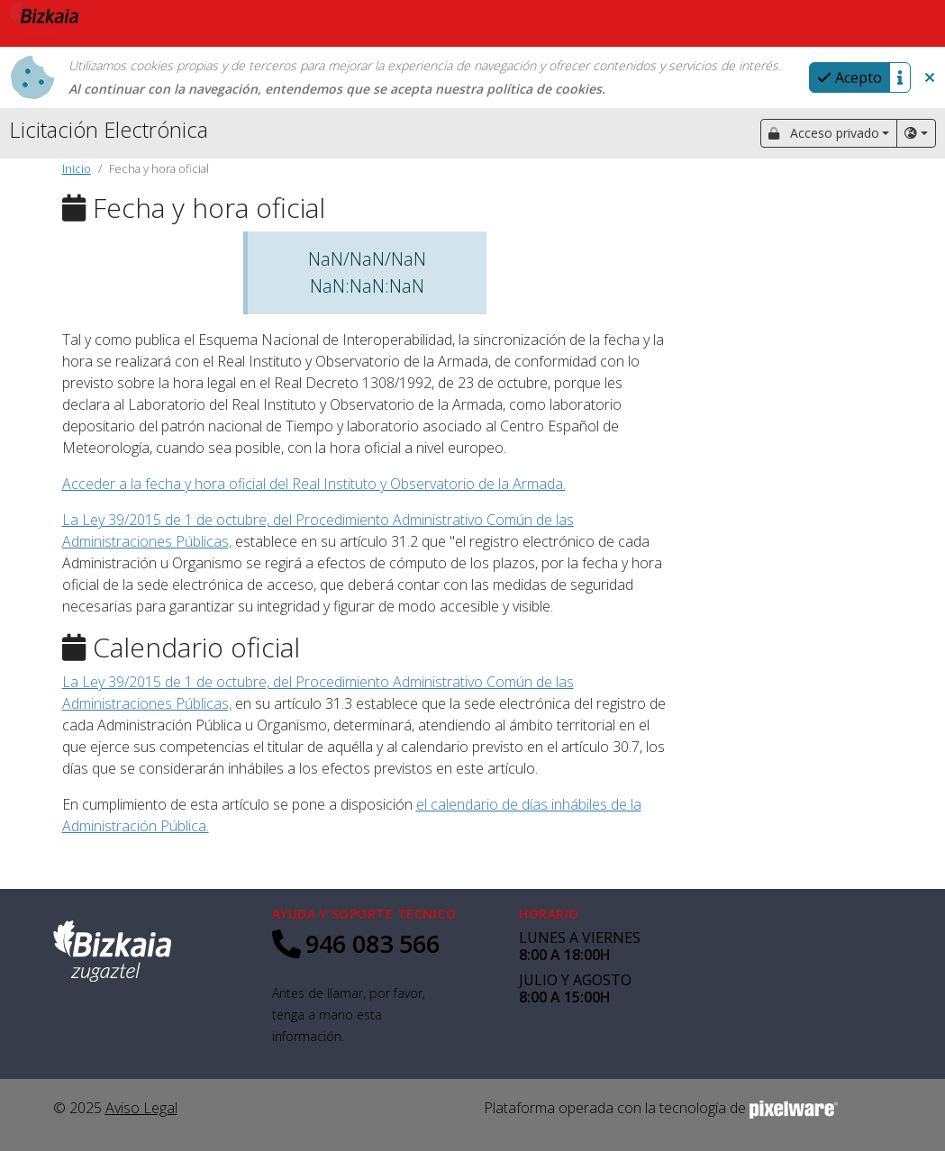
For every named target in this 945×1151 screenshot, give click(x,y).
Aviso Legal (141, 1108)
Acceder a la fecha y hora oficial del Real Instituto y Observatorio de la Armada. (314, 484)
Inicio (76, 168)
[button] (929, 77)
